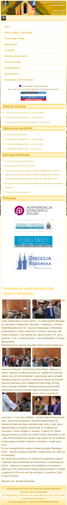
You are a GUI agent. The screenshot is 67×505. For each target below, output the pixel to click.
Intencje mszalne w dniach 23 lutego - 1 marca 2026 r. (28, 122)
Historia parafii (12, 62)
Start (7, 26)
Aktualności (11, 44)
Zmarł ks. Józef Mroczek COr (18, 192)
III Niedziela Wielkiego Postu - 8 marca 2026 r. (25, 139)
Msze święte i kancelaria (18, 32)
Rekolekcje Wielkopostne (16, 135)
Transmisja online (14, 38)
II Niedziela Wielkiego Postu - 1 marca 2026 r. (25, 144)
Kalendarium (11, 73)
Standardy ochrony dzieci (19, 79)
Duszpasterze (12, 67)
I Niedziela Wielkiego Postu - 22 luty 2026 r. (24, 149)
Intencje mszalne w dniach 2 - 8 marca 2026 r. (25, 117)
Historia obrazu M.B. (16, 56)
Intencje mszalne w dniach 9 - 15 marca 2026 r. (25, 113)
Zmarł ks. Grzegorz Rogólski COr (20, 161)
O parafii (9, 50)
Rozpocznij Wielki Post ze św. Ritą (20, 166)
